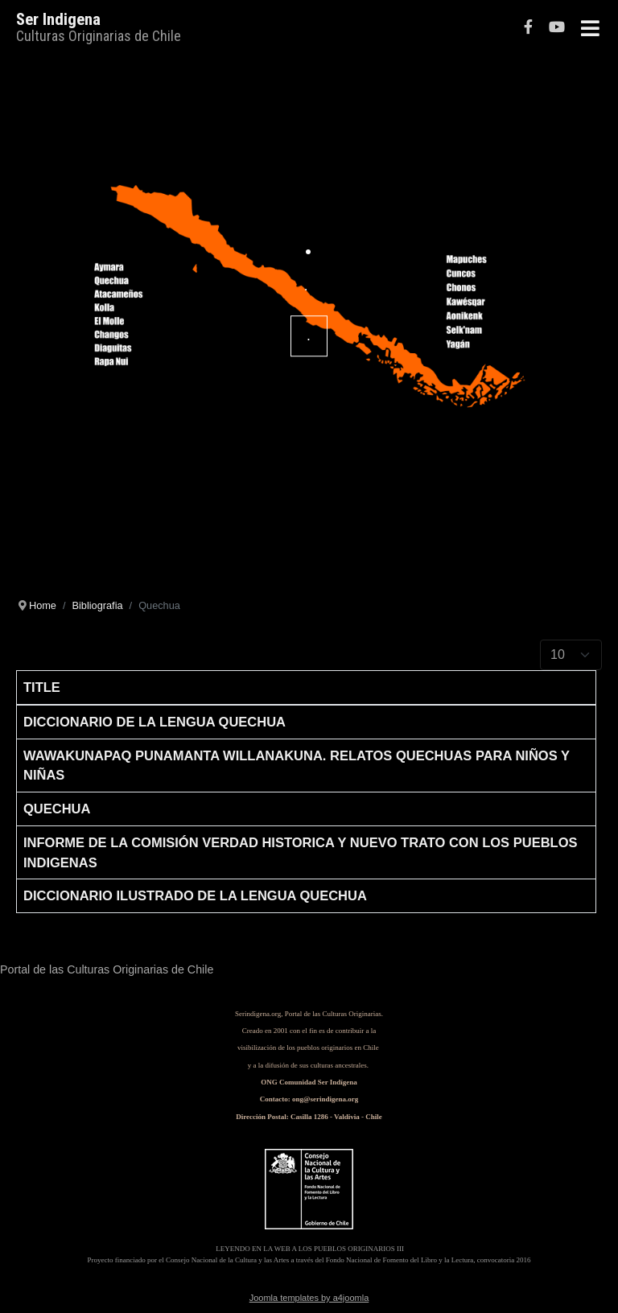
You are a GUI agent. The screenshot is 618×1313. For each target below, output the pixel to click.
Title (41, 687)
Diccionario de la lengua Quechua (154, 721)
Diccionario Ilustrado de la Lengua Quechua (195, 895)
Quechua (56, 808)
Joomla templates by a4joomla (309, 1298)
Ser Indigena (58, 19)
